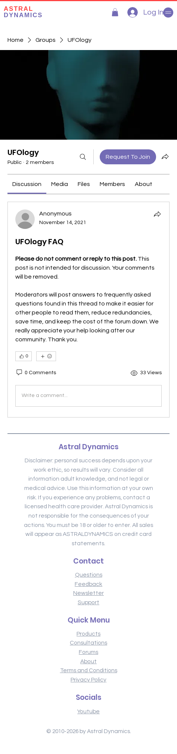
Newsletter (88, 593)
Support (88, 602)
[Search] (82, 156)
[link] (26, 184)
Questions (88, 575)
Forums (88, 652)
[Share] (157, 214)
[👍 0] (23, 356)
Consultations (88, 643)
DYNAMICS (23, 12)
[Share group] (165, 156)
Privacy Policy (88, 680)
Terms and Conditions (88, 670)
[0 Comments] (35, 373)
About (88, 661)
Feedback (88, 584)
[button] (115, 12)
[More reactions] (46, 356)
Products (88, 634)
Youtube (88, 711)
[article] (88, 310)
